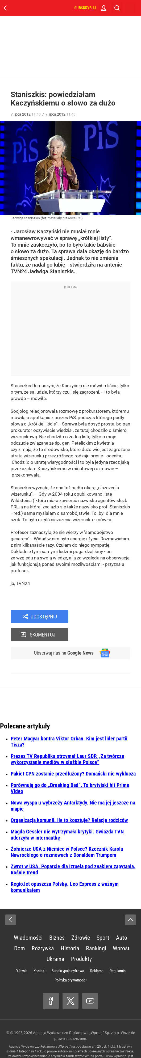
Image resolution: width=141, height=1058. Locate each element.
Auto (121, 920)
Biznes (57, 920)
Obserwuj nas (62, 635)
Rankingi (96, 931)
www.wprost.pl (116, 1039)
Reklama (96, 953)
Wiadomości (28, 920)
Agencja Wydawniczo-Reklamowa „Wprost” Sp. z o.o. (76, 1015)
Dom (19, 931)
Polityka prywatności (70, 962)
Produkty (81, 941)
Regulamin (118, 953)
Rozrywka (43, 931)
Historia (70, 931)
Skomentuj (106, 617)
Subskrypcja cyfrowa (68, 953)
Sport (103, 920)
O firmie (21, 953)
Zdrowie (80, 920)
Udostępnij (43, 617)
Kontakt (39, 953)
